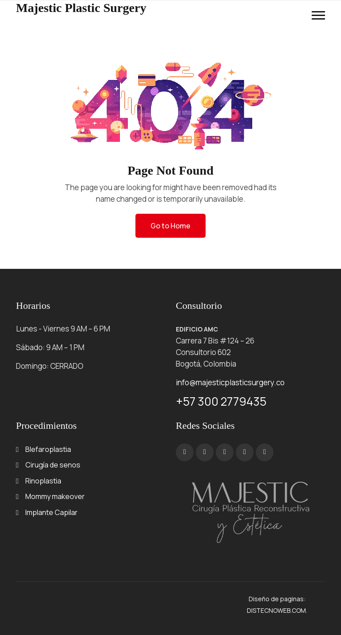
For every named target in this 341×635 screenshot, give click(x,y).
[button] (318, 15)
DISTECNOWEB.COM (276, 610)
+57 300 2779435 (221, 401)
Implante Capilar (51, 512)
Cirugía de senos (52, 465)
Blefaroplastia (48, 449)
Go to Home (170, 226)
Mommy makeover (55, 496)
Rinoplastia (43, 481)
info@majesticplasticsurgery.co (230, 382)
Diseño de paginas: (277, 599)
